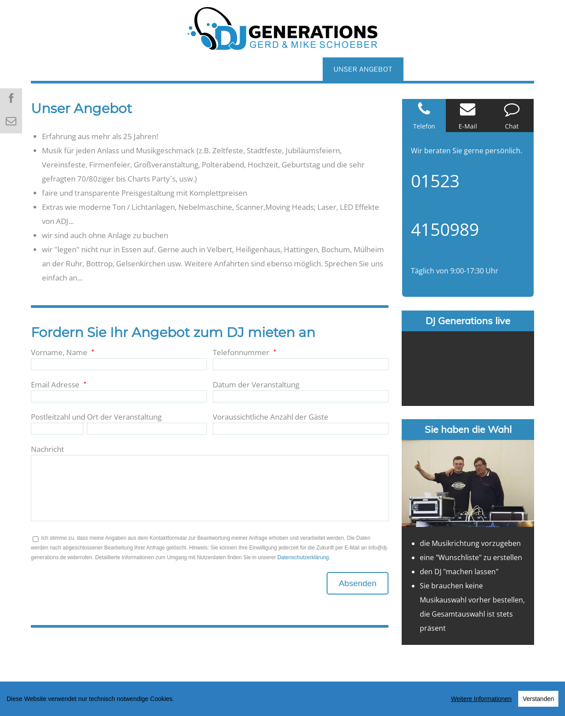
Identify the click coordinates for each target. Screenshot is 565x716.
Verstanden (538, 698)
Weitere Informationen (481, 698)
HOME (52, 69)
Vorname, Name (59, 352)
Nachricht (47, 449)
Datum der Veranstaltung (256, 384)
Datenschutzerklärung (303, 557)
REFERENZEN (237, 69)
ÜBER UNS (102, 69)
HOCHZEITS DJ (167, 69)
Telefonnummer (241, 352)
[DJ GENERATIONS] (282, 25)
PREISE (426, 69)
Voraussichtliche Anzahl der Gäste (270, 417)
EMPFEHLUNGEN (489, 69)
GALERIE (297, 69)
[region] (282, 699)
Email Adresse (55, 384)
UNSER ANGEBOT (363, 69)
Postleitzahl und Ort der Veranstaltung (96, 417)
